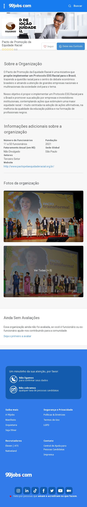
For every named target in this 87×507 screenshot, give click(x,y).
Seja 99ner (10, 430)
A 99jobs (10, 414)
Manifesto (10, 419)
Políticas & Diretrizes (54, 414)
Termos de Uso (52, 419)
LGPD (46, 425)
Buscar (78, 5)
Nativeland (11, 450)
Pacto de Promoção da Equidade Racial (16, 43)
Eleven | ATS (11, 445)
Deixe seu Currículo (70, 46)
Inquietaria (11, 425)
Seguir (49, 46)
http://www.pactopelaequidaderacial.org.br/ (29, 166)
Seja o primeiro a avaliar (17, 336)
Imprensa (49, 454)
